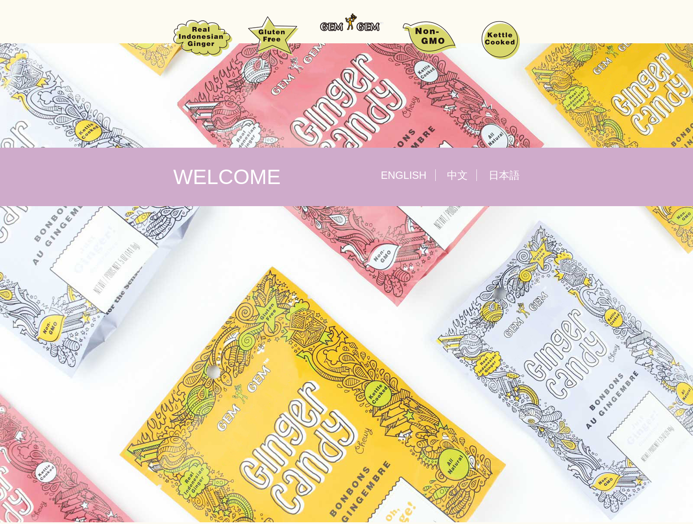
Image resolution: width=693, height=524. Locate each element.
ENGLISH (403, 175)
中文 (457, 175)
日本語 (504, 175)
